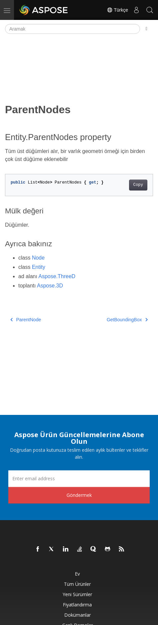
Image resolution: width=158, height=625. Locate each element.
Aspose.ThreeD (57, 276)
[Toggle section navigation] (146, 29)
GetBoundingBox (127, 319)
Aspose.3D (50, 285)
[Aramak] (72, 29)
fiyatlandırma (77, 604)
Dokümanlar (77, 615)
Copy (138, 185)
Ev (77, 574)
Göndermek (79, 495)
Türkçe (117, 10)
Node (38, 258)
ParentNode (25, 319)
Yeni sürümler (77, 594)
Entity (38, 267)
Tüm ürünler (77, 584)
